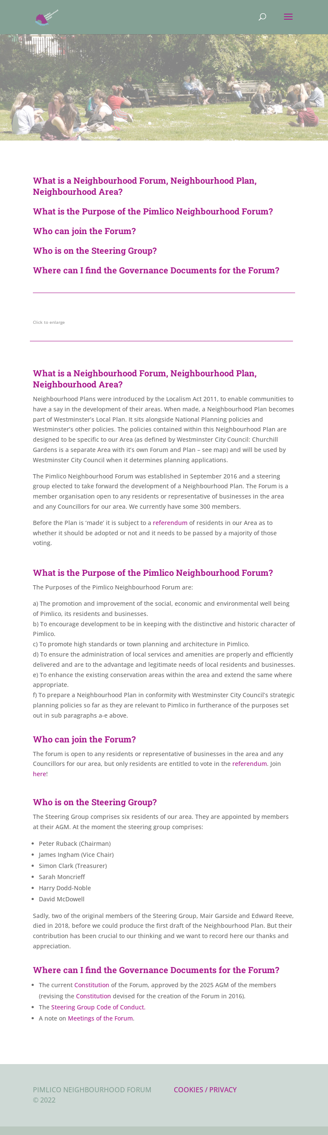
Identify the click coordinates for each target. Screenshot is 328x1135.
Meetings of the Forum (100, 1018)
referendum (170, 523)
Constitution (91, 985)
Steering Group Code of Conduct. (98, 1007)
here (39, 774)
